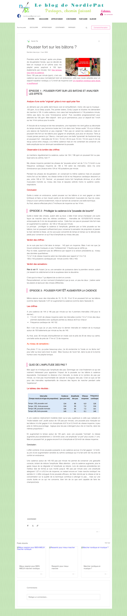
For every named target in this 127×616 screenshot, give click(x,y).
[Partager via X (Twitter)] (33, 526)
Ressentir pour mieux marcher (60, 567)
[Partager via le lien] (37, 526)
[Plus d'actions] (99, 41)
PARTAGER (71, 27)
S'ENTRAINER (60, 27)
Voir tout (107, 543)
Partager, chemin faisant (69, 11)
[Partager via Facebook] (28, 526)
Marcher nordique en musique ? (92, 567)
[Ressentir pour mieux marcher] (63, 555)
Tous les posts (21, 27)
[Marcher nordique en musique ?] (95, 555)
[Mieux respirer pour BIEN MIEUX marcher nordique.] (31, 555)
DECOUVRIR (34, 27)
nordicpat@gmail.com (31, 16)
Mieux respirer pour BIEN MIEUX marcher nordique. (29, 567)
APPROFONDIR (47, 27)
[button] (86, 27)
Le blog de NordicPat (69, 5)
